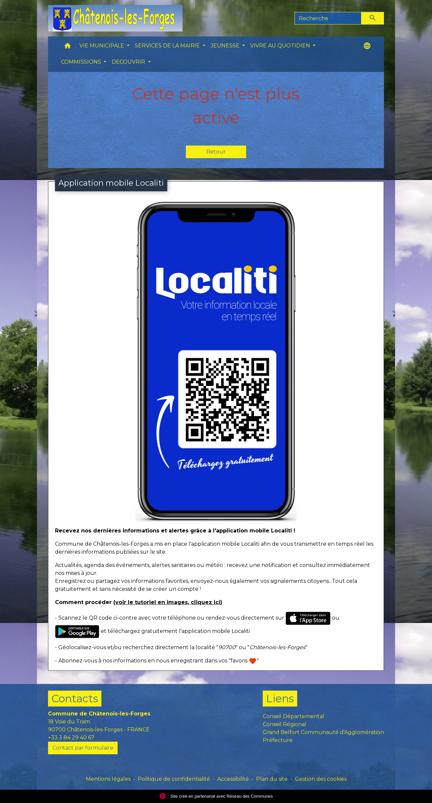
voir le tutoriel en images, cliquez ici (167, 602)
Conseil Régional (284, 724)
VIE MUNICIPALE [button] (103, 45)
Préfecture (278, 740)
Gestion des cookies (321, 779)
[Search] (328, 18)
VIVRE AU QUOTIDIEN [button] (280, 45)
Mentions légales (108, 779)
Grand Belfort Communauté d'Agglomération (323, 732)
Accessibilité (233, 779)
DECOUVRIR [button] (129, 62)
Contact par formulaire (82, 748)
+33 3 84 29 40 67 (71, 737)
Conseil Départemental (293, 716)
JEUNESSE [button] (226, 45)
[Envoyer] (372, 18)
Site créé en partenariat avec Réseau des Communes (216, 796)
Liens (280, 698)
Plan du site (272, 779)
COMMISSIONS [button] (81, 62)
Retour (216, 152)
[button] (67, 47)
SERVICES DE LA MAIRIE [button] (168, 45)
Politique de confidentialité (174, 779)
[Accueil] (115, 18)
